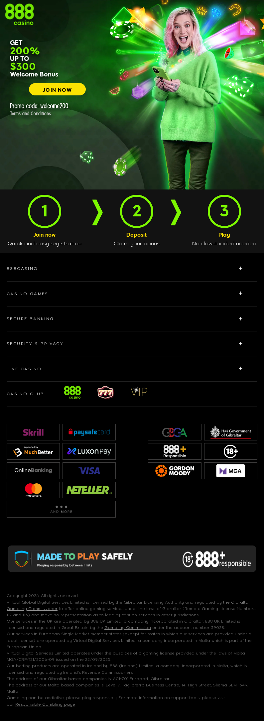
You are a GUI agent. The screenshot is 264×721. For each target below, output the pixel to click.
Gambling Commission (127, 627)
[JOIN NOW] (57, 89)
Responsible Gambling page (45, 704)
